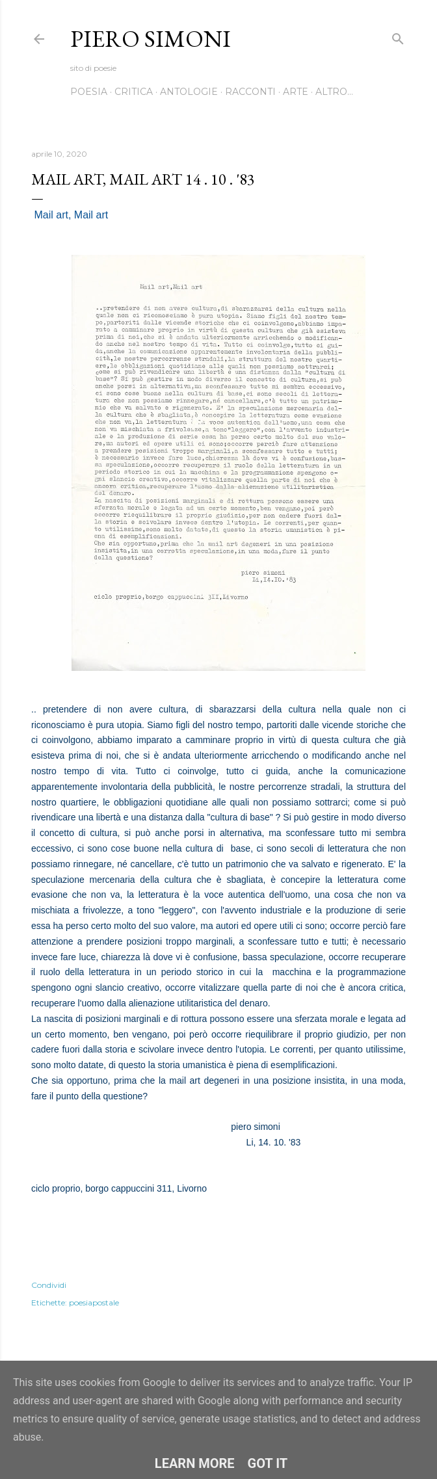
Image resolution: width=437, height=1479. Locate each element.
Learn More (195, 1463)
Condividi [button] (48, 1285)
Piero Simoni (150, 38)
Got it (268, 1463)
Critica (133, 92)
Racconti (250, 92)
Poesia (88, 92)
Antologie (189, 92)
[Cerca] (398, 36)
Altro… (334, 92)
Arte (295, 92)
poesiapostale (94, 1302)
